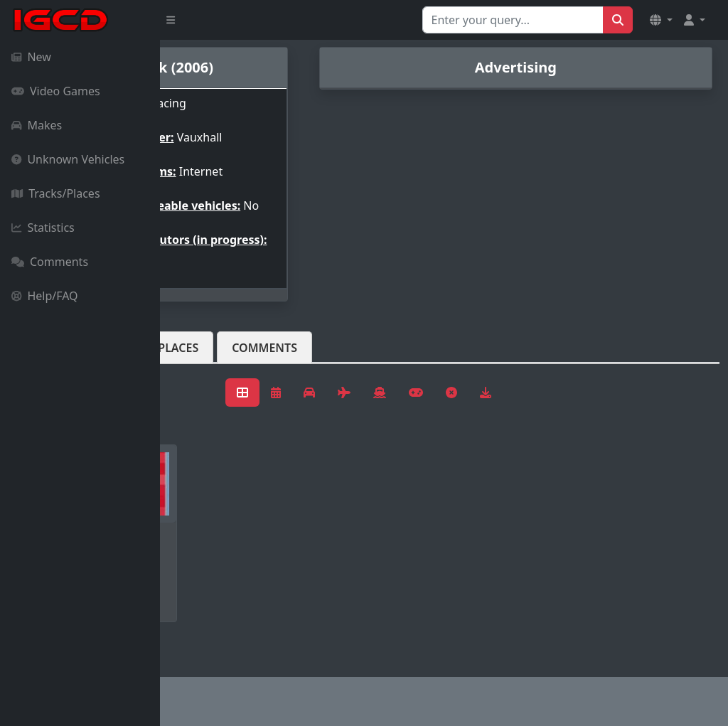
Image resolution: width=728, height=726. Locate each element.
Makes (36, 125)
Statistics (43, 227)
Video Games (55, 91)
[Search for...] (513, 19)
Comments (49, 261)
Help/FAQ (44, 296)
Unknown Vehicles (67, 159)
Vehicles (212, 359)
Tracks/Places (55, 193)
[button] (661, 20)
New (31, 57)
